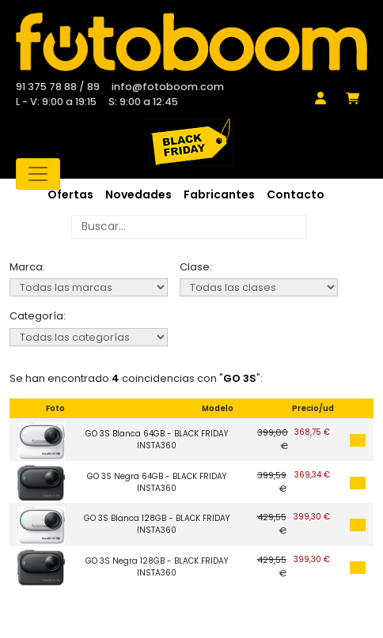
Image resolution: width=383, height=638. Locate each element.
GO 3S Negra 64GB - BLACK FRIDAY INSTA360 (156, 482)
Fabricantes (219, 194)
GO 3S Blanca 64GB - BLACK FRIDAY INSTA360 (156, 439)
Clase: (196, 266)
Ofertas (70, 194)
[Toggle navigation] (38, 174)
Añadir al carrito (358, 440)
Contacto (295, 194)
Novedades (138, 194)
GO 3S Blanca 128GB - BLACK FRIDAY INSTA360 (156, 524)
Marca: (27, 266)
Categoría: (37, 315)
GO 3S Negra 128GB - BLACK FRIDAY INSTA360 (156, 567)
